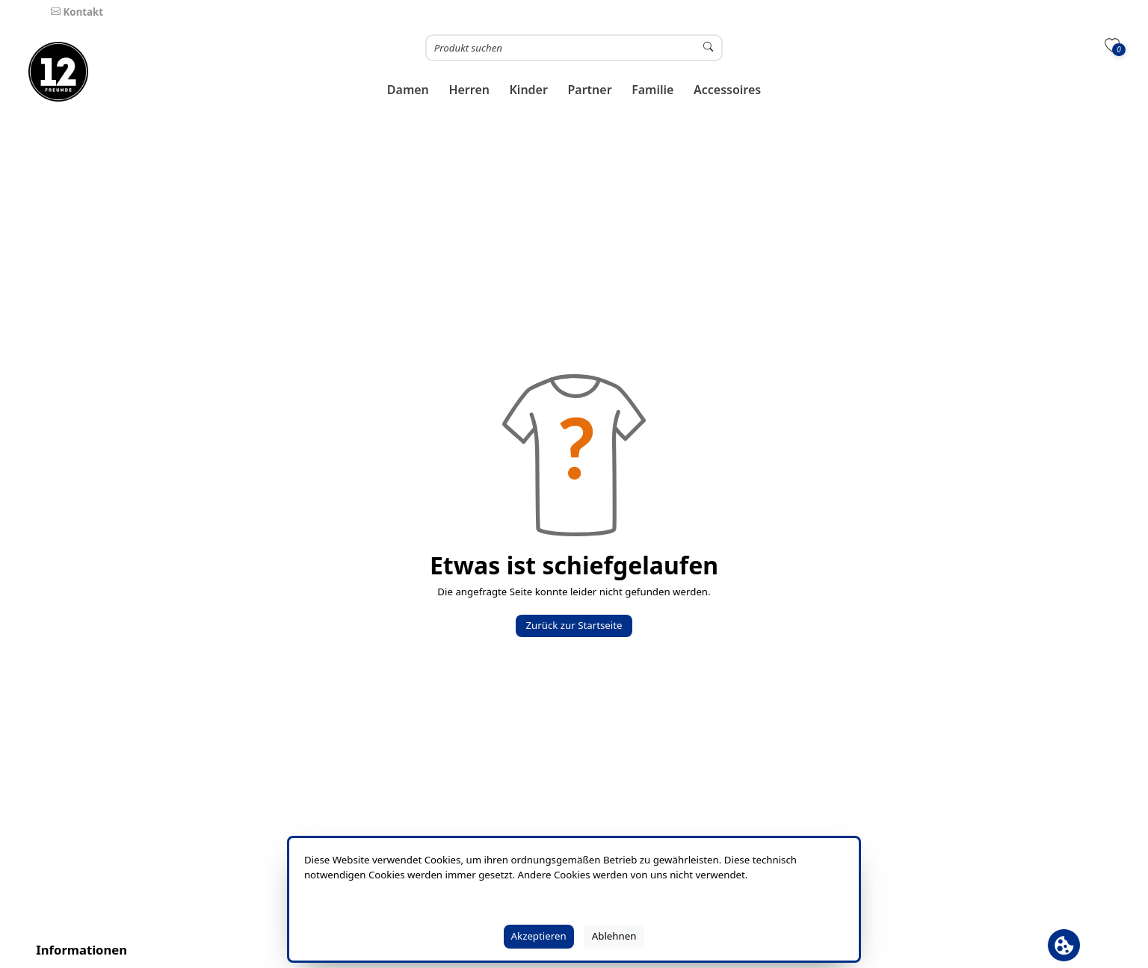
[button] (408, 90)
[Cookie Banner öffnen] (1064, 945)
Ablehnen (614, 936)
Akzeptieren (539, 936)
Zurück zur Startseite (573, 625)
